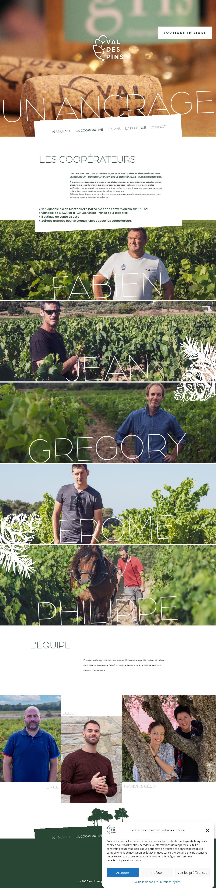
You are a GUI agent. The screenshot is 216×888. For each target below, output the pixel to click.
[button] (207, 841)
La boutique (135, 128)
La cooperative (89, 130)
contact (158, 127)
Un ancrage (60, 131)
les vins (114, 129)
